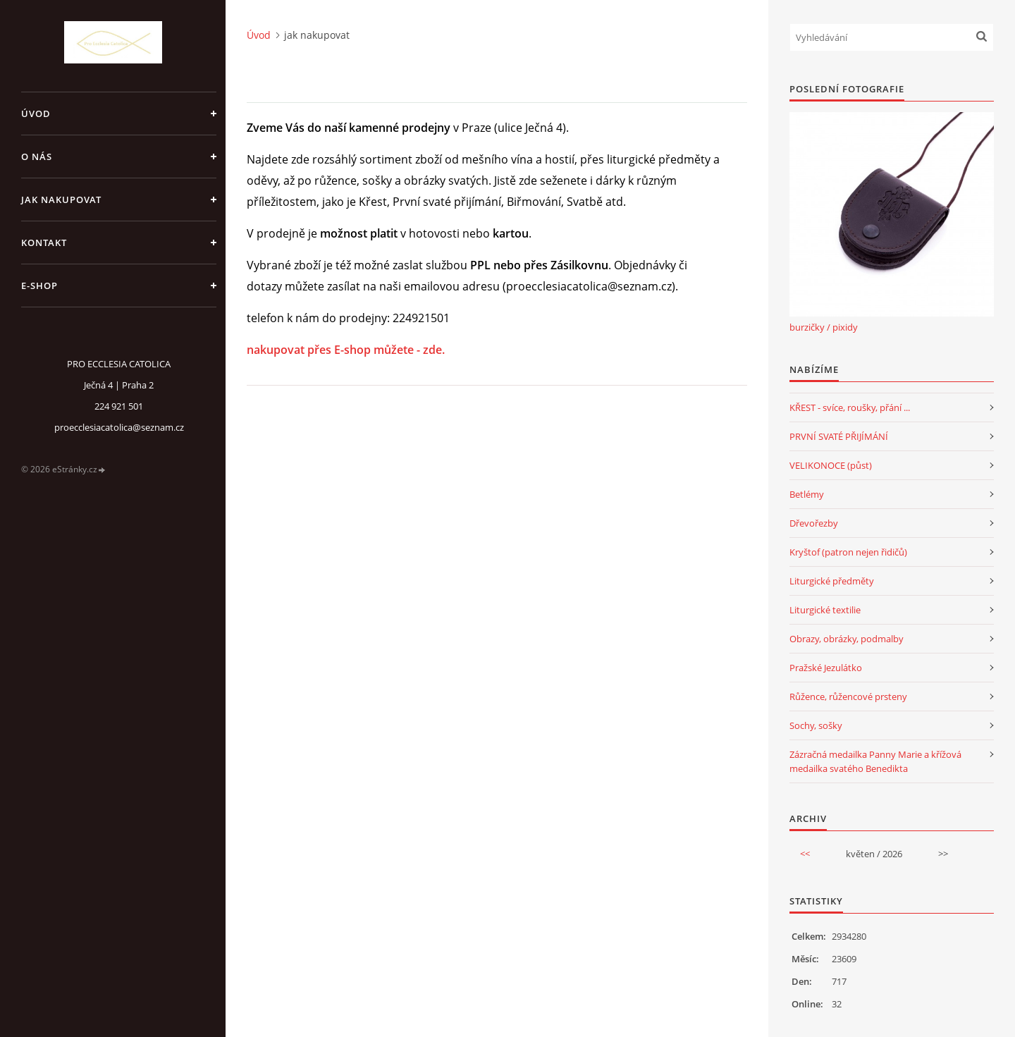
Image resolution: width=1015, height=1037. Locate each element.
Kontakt (44, 242)
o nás (36, 156)
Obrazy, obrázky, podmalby (846, 638)
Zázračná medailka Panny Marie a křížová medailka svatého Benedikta (875, 761)
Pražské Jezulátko (825, 667)
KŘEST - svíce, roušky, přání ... (849, 407)
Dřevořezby (813, 523)
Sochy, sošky (815, 725)
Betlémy (806, 494)
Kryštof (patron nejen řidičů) (848, 552)
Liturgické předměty (831, 581)
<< (805, 853)
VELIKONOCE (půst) (830, 465)
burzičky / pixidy (823, 327)
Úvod (36, 113)
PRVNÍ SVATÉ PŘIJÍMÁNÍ (838, 436)
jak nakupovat (61, 199)
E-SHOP (39, 285)
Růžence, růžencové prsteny (848, 696)
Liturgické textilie (825, 609)
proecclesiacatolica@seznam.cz (119, 427)
